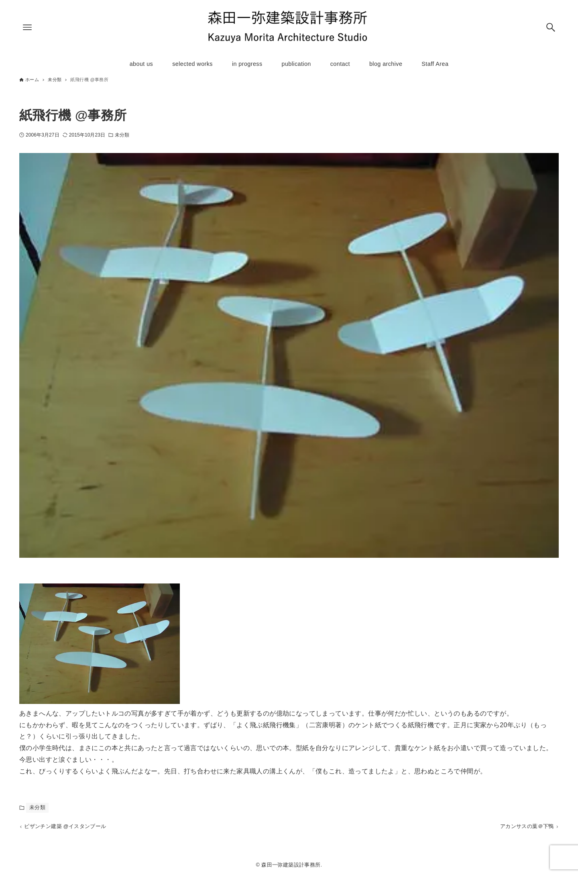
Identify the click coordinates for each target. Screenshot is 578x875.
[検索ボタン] (551, 27)
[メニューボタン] (27, 27)
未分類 (122, 135)
